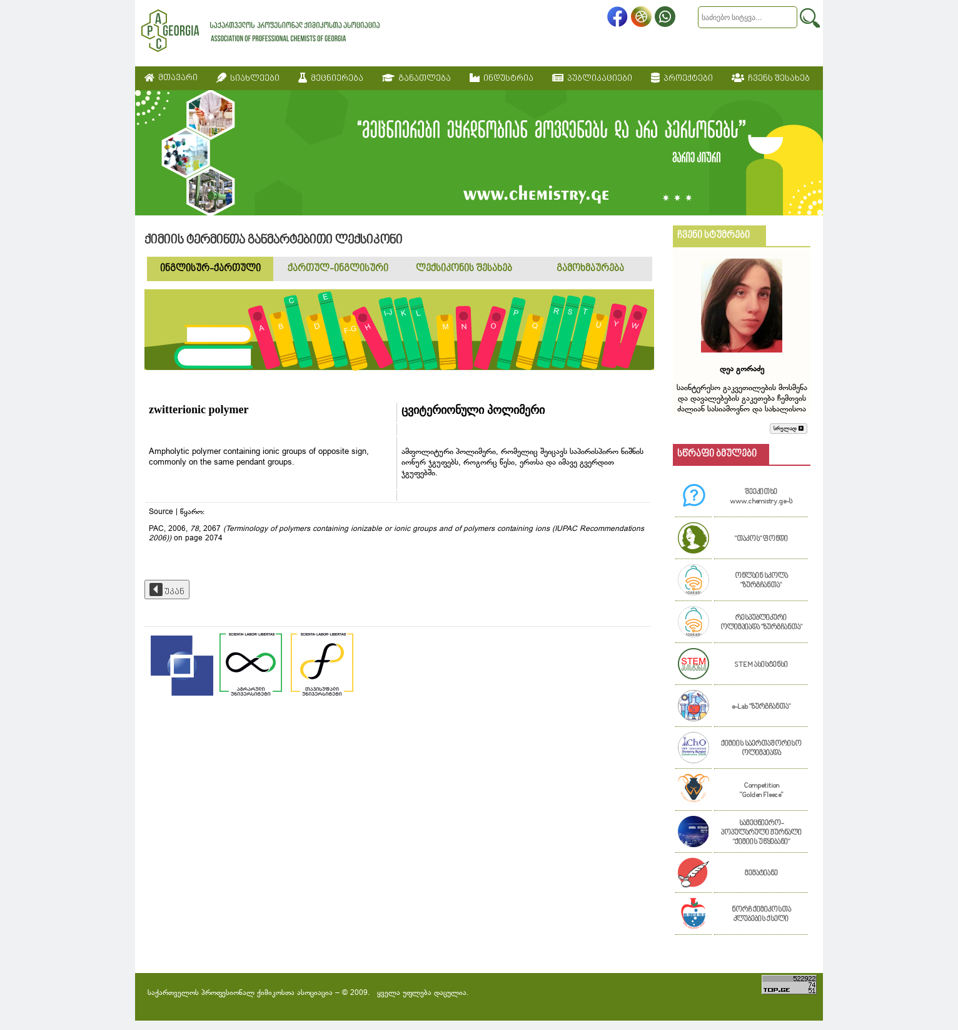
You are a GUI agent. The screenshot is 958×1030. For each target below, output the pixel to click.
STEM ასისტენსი (761, 665)
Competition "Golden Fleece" (761, 790)
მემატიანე (761, 873)
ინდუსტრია (501, 78)
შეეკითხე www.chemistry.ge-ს (761, 497)
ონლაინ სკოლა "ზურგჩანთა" (761, 581)
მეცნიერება (330, 78)
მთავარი (171, 78)
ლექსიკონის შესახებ (464, 269)
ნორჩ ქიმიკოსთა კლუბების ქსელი (761, 914)
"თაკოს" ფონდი (761, 539)
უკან (166, 589)
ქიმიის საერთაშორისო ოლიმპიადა (761, 748)
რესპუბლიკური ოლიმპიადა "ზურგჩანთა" (761, 623)
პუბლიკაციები (592, 78)
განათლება (416, 78)
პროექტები (682, 78)
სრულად (789, 428)
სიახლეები (248, 78)
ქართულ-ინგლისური (338, 269)
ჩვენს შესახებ (771, 78)
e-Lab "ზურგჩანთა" (761, 707)
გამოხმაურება (590, 269)
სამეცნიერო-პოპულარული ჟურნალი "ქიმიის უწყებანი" (761, 833)
